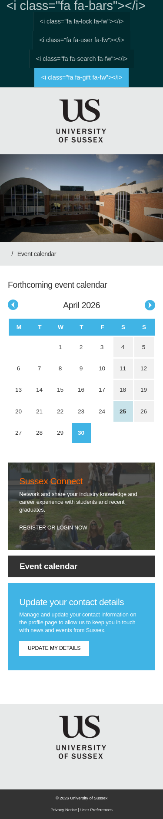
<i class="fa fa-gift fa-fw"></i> (82, 77)
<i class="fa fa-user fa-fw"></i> (81, 40)
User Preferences (96, 809)
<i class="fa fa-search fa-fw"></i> (82, 58)
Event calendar (36, 254)
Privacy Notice (63, 809)
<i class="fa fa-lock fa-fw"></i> (82, 21)
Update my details (54, 648)
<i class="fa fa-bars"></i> (76, 6)
